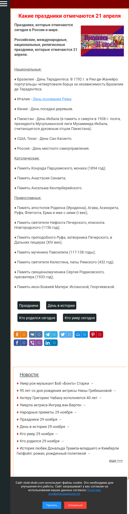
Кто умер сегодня (80, 318)
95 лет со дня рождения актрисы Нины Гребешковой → (68, 390)
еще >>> (116, 460)
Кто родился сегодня (37, 318)
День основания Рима (52, 99)
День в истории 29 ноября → (45, 426)
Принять (52, 505)
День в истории (61, 305)
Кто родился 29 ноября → (42, 441)
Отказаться (75, 505)
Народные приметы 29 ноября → (48, 412)
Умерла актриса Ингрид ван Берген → (53, 405)
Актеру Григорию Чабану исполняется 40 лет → (61, 398)
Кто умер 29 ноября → (39, 434)
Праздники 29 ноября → (41, 419)
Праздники (28, 305)
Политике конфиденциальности (74, 492)
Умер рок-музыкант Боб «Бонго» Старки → (57, 383)
